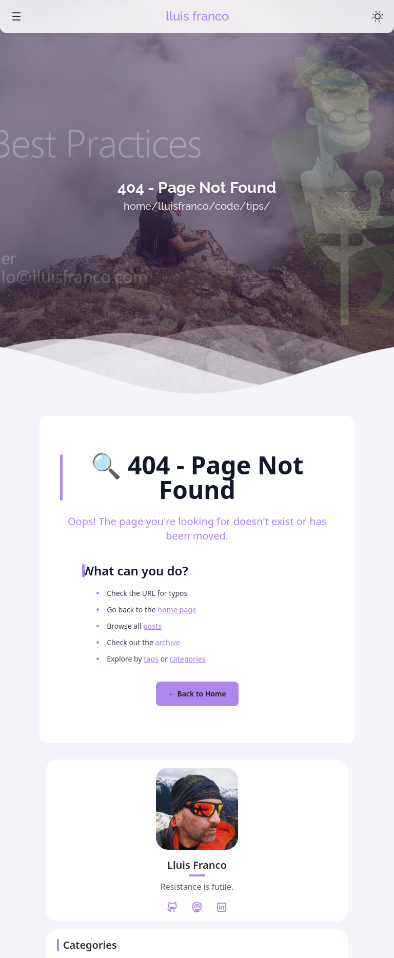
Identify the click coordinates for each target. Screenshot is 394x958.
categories (187, 659)
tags (151, 659)
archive (167, 642)
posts (152, 626)
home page (176, 609)
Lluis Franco (197, 865)
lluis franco (197, 16)
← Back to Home (197, 693)
